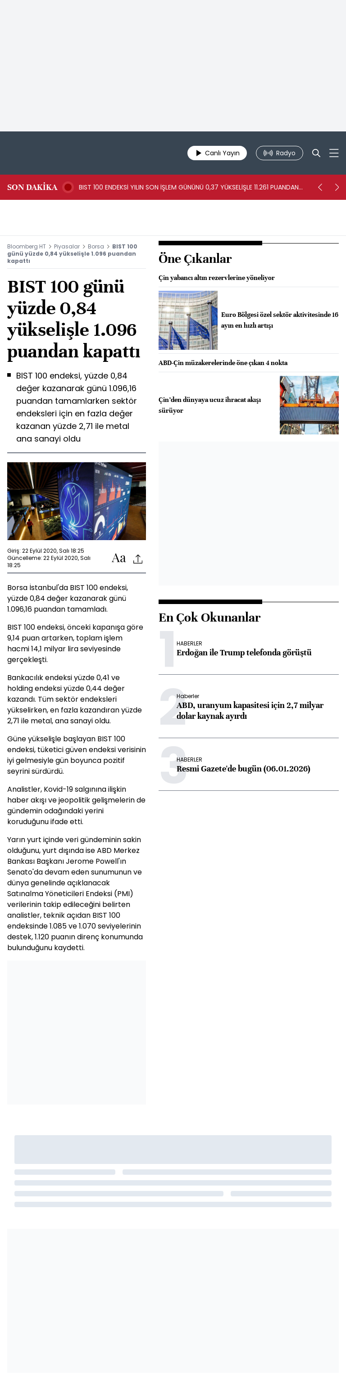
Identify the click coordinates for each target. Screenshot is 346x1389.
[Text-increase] (119, 558)
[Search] (316, 153)
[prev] (320, 187)
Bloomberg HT (26, 246)
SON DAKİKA (32, 187)
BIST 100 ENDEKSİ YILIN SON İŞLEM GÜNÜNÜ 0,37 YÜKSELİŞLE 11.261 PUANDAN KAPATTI (189, 187)
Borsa (96, 246)
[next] (337, 187)
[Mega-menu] (334, 153)
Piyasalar (67, 246)
